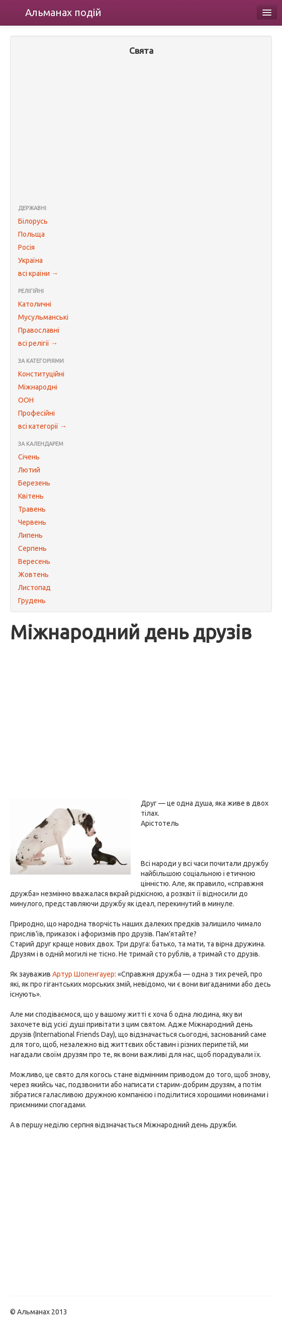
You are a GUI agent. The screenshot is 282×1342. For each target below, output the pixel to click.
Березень (34, 483)
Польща (31, 234)
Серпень (32, 548)
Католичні (34, 304)
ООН (26, 400)
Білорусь (33, 221)
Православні (38, 330)
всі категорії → (42, 426)
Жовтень (33, 574)
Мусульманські (43, 317)
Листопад (34, 588)
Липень (30, 535)
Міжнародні (37, 387)
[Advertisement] (141, 131)
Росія (26, 247)
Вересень (34, 561)
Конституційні (41, 374)
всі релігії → (38, 343)
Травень (32, 509)
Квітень (31, 496)
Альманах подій (63, 12)
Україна (30, 260)
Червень (32, 522)
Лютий (29, 470)
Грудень (32, 601)
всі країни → (38, 273)
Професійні (36, 413)
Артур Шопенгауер (83, 974)
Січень (29, 457)
